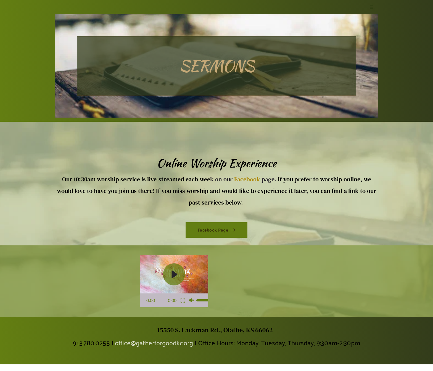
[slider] (204, 307)
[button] (370, 10)
